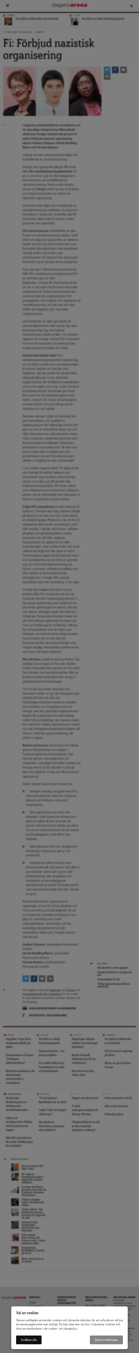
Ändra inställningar (106, 1339)
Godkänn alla (29, 1339)
